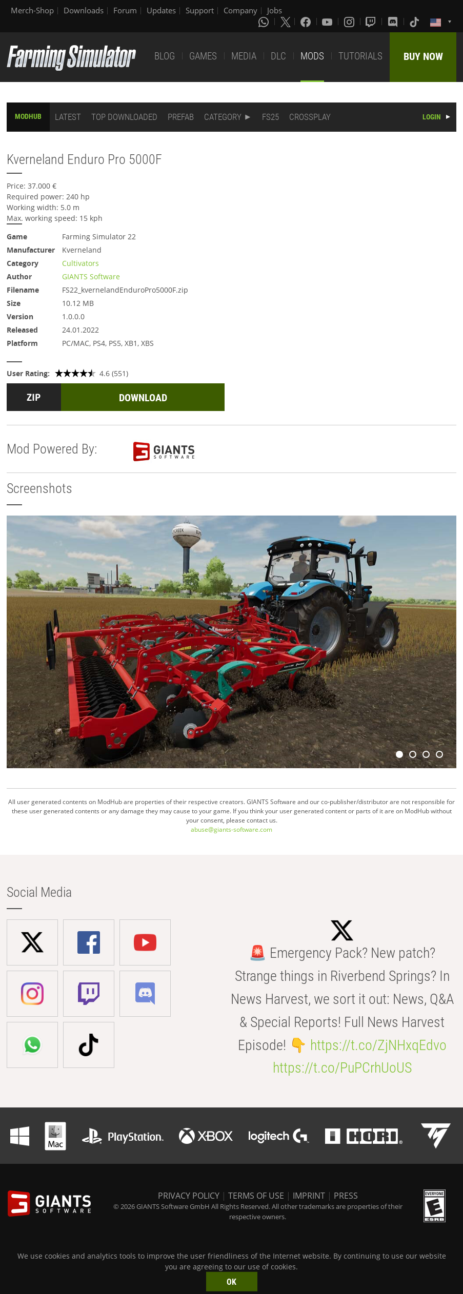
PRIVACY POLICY (188, 1195)
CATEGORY (222, 117)
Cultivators (80, 263)
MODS (312, 56)
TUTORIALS (360, 56)
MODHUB (28, 116)
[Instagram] (350, 21)
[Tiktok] (415, 21)
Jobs (274, 10)
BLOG (164, 56)
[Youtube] (328, 21)
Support (200, 10)
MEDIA (243, 56)
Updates (161, 10)
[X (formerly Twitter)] (285, 21)
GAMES (203, 56)
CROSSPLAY (310, 117)
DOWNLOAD (143, 398)
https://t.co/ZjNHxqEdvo (378, 1045)
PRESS (346, 1195)
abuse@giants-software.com (231, 829)
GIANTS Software (91, 276)
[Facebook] (306, 21)
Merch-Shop (32, 10)
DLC (278, 56)
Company (240, 10)
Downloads (84, 10)
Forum (125, 10)
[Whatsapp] (264, 21)
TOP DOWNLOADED (124, 117)
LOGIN (431, 117)
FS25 (270, 117)
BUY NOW (423, 56)
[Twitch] (372, 21)
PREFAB (181, 117)
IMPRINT (309, 1195)
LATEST (68, 117)
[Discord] (394, 21)
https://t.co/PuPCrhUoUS (342, 1067)
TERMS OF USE (256, 1195)
